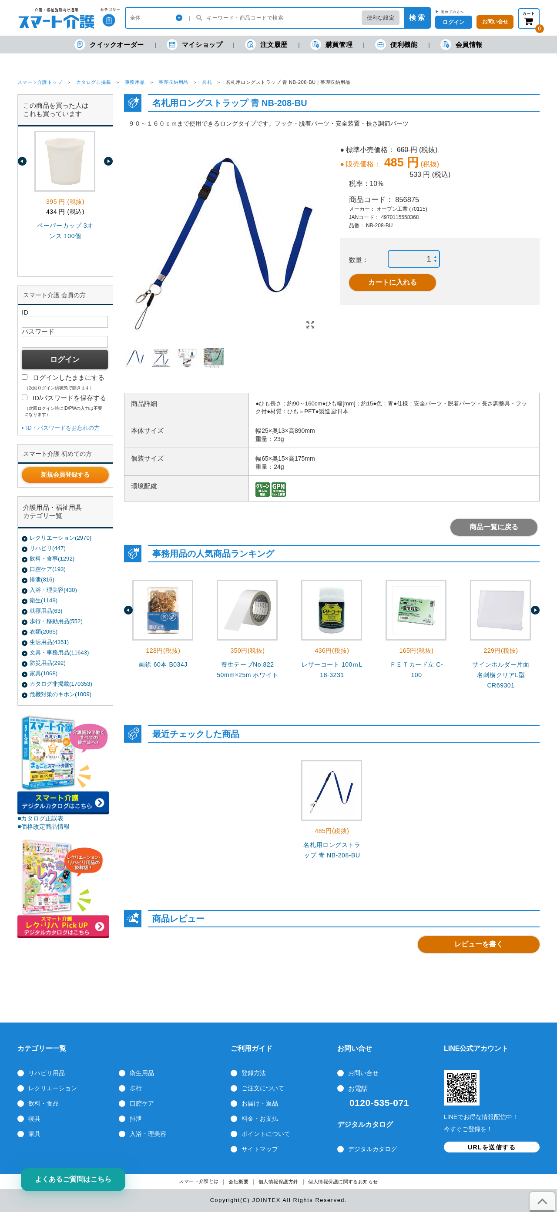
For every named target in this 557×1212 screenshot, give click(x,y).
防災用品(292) (48, 663)
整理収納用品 (173, 82)
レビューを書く (478, 944)
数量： (359, 259)
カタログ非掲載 (93, 82)
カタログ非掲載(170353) (61, 684)
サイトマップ (260, 1149)
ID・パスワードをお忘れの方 (63, 428)
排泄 (136, 1119)
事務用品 (135, 82)
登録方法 (254, 1073)
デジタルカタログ (372, 1149)
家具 (34, 1134)
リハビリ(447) (48, 548)
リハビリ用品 (46, 1073)
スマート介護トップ (39, 82)
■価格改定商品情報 (43, 826)
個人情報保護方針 (278, 1181)
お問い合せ (363, 1073)
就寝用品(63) (46, 611)
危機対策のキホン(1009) (60, 694)
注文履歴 (266, 44)
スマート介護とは (199, 1181)
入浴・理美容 (148, 1134)
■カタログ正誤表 (40, 818)
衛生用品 (142, 1073)
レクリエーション (52, 1088)
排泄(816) (42, 579)
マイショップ (195, 44)
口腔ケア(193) (48, 569)
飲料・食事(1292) (52, 558)
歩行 (136, 1088)
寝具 (34, 1119)
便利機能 (396, 44)
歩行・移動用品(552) (56, 621)
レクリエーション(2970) (60, 538)
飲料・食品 (43, 1103)
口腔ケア (142, 1103)
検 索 (417, 17)
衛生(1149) (43, 600)
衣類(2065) (43, 631)
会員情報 (461, 44)
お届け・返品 (260, 1103)
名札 (207, 82)
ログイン (453, 22)
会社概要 (238, 1181)
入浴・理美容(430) (53, 590)
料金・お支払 (260, 1119)
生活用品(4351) (49, 642)
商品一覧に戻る (494, 527)
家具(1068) (43, 673)
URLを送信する (492, 1147)
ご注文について (263, 1088)
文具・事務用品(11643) (59, 652)
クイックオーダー (109, 44)
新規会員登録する (65, 474)
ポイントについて (266, 1134)
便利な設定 (380, 18)
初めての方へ (452, 12)
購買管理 (331, 44)
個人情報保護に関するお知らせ (343, 1181)
